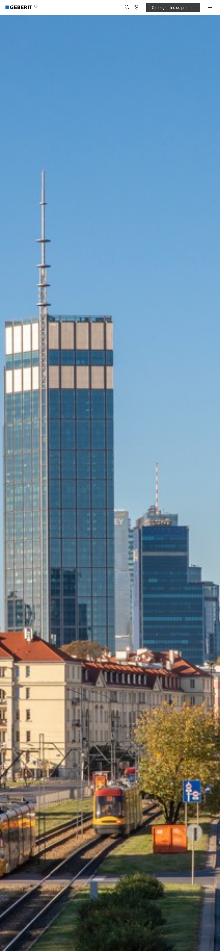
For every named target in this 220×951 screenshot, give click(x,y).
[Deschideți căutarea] (127, 7)
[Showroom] (136, 7)
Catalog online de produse (173, 8)
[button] (127, 7)
